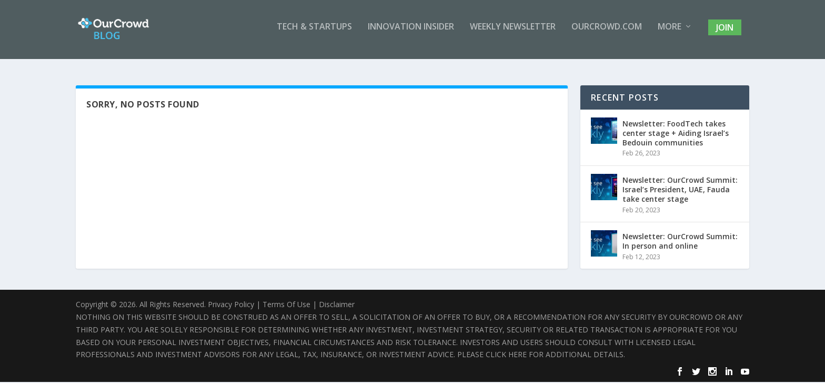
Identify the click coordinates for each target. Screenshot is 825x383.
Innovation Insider (411, 33)
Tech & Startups (314, 33)
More (669, 33)
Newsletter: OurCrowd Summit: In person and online (680, 242)
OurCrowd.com (606, 33)
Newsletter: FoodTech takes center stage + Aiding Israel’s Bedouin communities (675, 134)
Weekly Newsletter (513, 33)
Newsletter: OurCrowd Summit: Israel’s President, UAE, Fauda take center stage (680, 190)
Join (724, 34)
